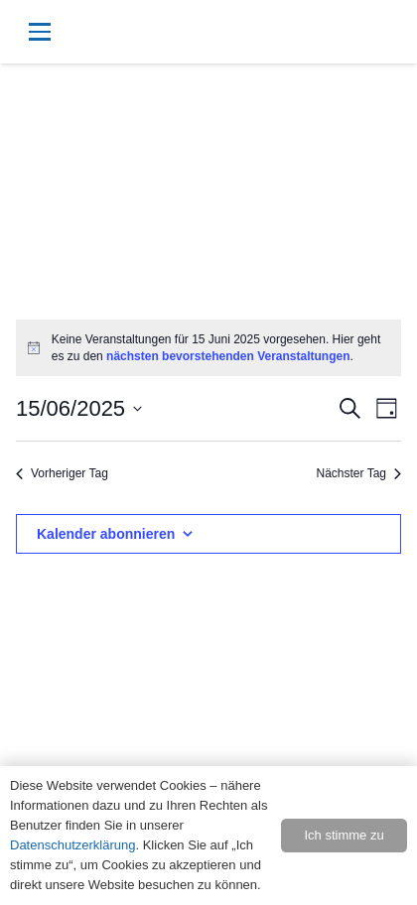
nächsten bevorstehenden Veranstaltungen (227, 356)
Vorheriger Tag (62, 473)
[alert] (208, 348)
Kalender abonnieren (106, 534)
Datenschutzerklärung (72, 845)
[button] (124, 32)
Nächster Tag (359, 473)
